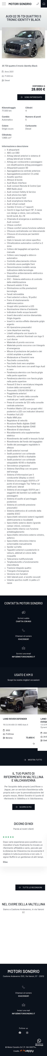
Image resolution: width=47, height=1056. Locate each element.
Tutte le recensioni (30, 887)
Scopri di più (23, 807)
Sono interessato (31, 97)
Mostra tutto (33, 760)
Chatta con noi (23, 621)
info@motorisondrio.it (23, 657)
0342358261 (23, 639)
